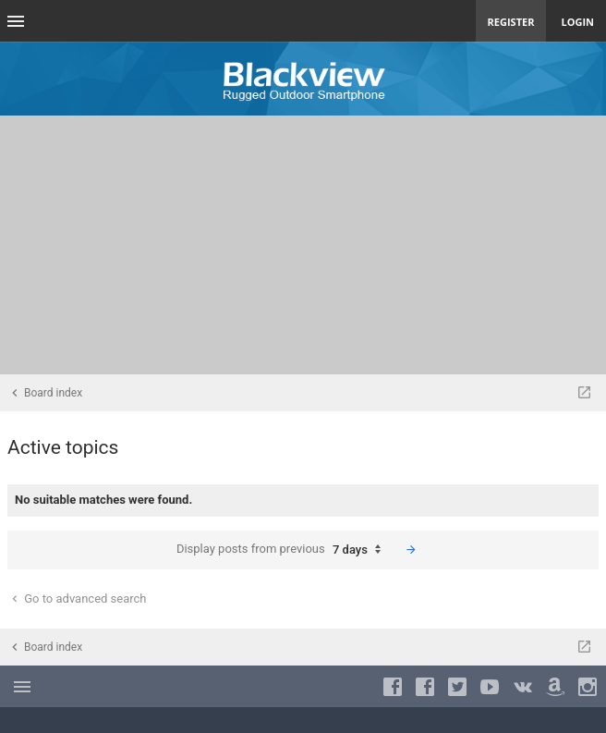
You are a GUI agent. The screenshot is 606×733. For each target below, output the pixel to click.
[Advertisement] (303, 245)
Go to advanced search (77, 598)
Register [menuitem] (511, 22)
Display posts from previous (283, 550)
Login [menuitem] (577, 22)
